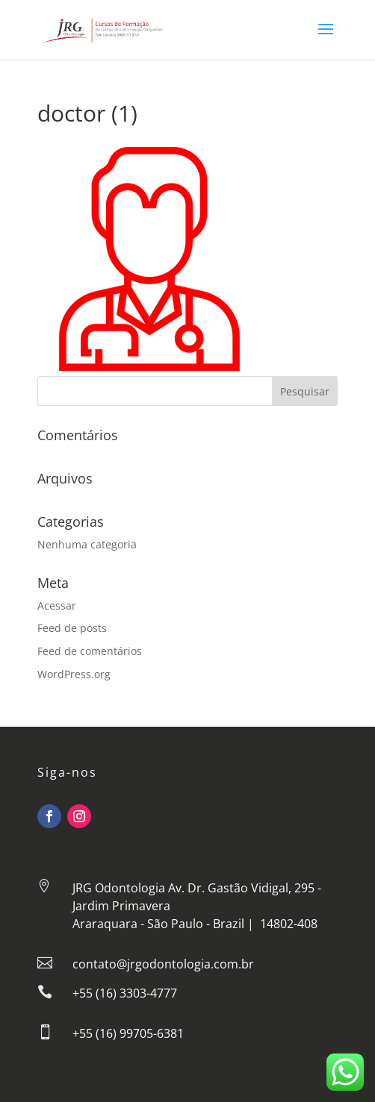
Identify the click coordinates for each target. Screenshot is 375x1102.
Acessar (56, 605)
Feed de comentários (89, 651)
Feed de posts (72, 628)
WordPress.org (74, 674)
